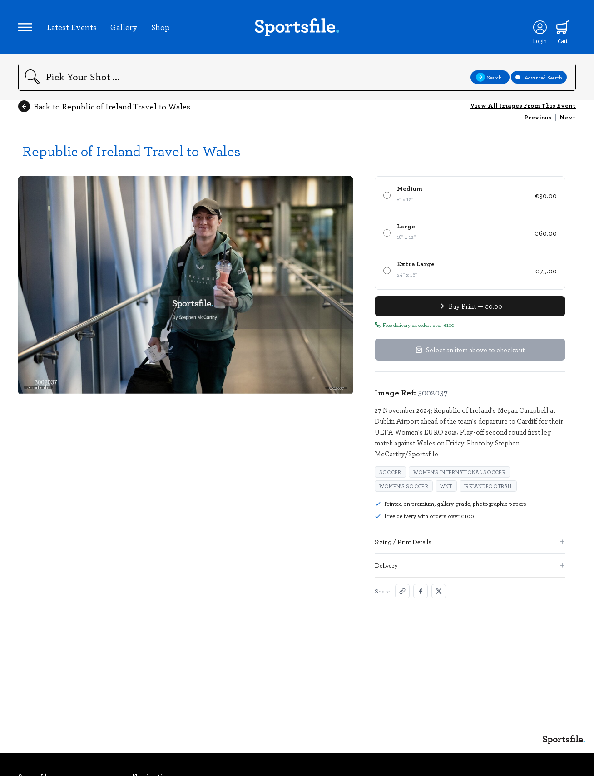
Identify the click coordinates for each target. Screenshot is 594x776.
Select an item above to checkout (470, 349)
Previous (538, 117)
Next (567, 117)
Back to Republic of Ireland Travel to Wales (104, 106)
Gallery (124, 26)
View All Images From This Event (523, 105)
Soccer (390, 472)
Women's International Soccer (459, 472)
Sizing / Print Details (470, 541)
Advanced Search (538, 77)
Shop (160, 26)
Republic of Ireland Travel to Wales (132, 150)
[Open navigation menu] (25, 27)
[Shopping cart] (562, 27)
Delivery (470, 565)
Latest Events (72, 26)
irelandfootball (488, 486)
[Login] (540, 27)
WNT (446, 486)
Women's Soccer (403, 486)
